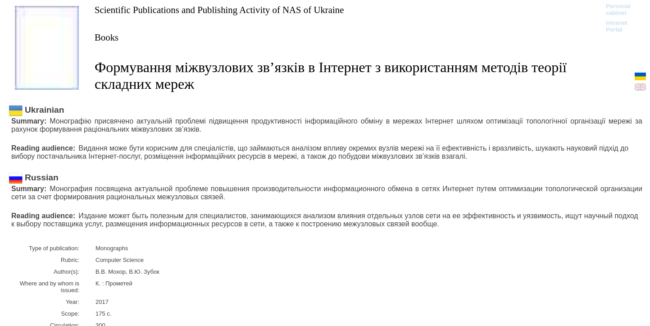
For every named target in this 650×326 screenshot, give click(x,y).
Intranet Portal (616, 26)
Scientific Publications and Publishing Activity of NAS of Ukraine (219, 10)
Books (106, 37)
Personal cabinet (618, 9)
